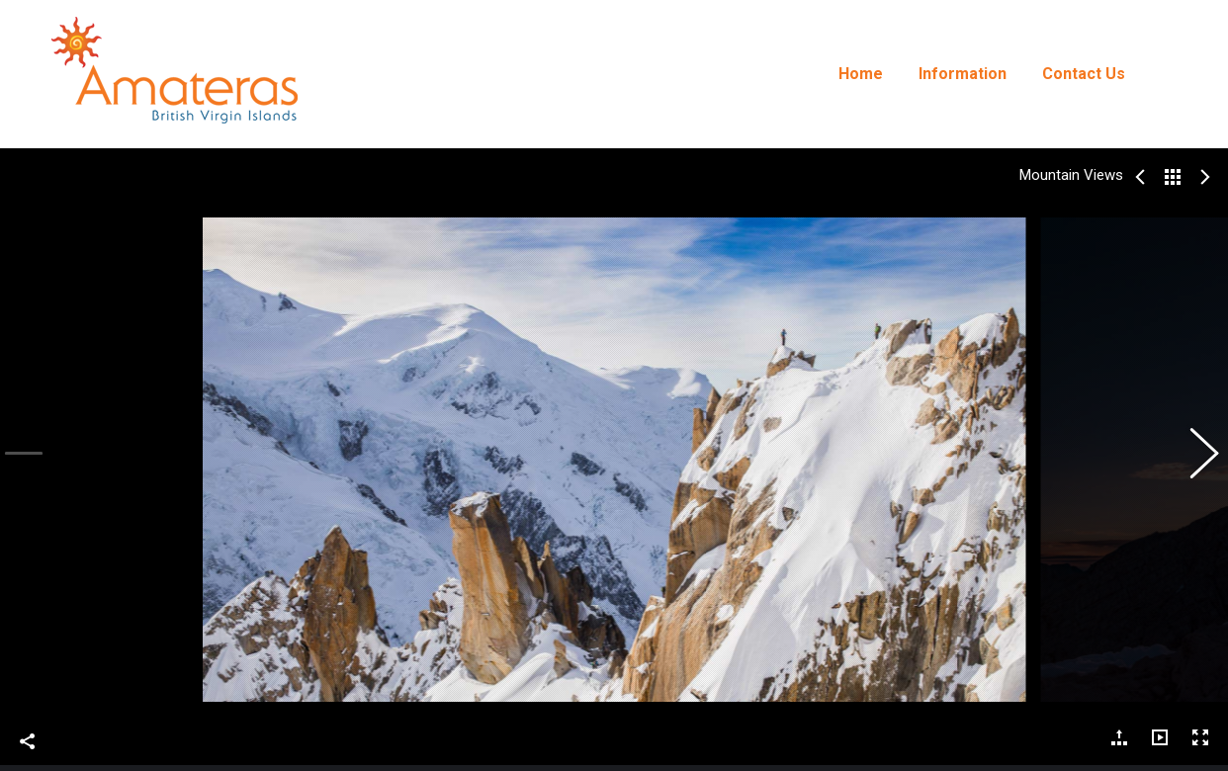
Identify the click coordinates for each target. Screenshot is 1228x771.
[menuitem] (860, 74)
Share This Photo (27, 730)
